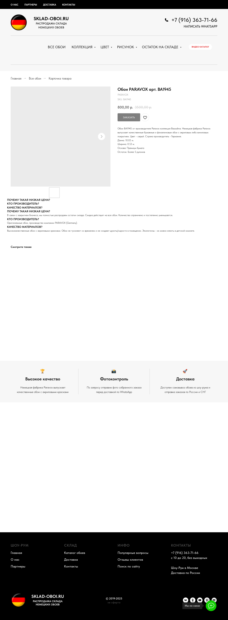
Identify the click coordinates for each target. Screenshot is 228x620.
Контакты (68, 4)
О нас (14, 4)
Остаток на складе (160, 47)
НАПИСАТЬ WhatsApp (200, 26)
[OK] (192, 601)
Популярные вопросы (133, 553)
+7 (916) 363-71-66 (194, 20)
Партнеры (30, 4)
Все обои (57, 47)
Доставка (49, 4)
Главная (16, 78)
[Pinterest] (207, 601)
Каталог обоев (74, 553)
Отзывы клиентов (130, 559)
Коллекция (82, 47)
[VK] (185, 601)
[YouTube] (200, 601)
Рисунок (126, 47)
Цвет (105, 47)
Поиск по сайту (129, 566)
